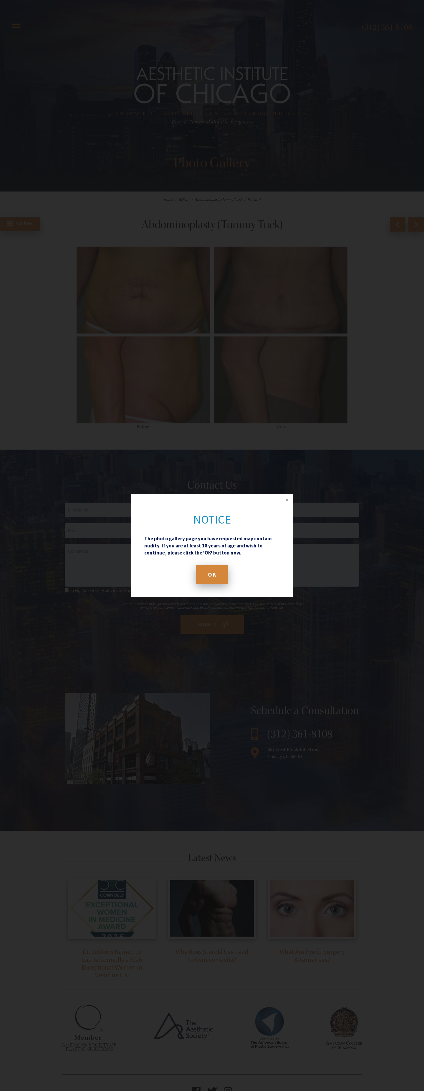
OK (212, 574)
